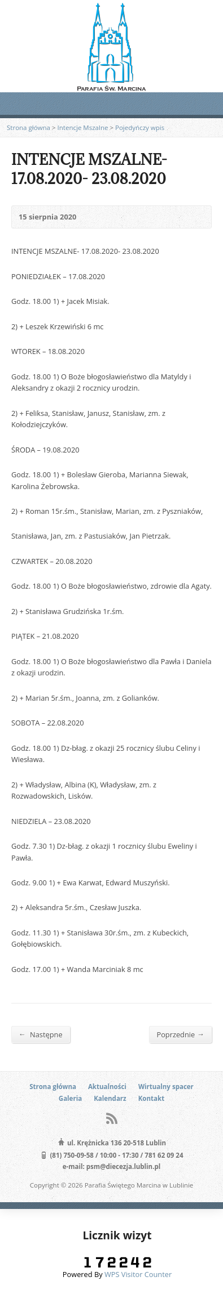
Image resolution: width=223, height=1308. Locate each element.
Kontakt (151, 1098)
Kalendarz (110, 1098)
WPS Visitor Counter (138, 1274)
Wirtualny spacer (166, 1086)
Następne (41, 1034)
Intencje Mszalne (83, 127)
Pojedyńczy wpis (139, 127)
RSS (111, 1118)
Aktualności (107, 1086)
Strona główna (28, 127)
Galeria (70, 1098)
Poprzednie (180, 1034)
